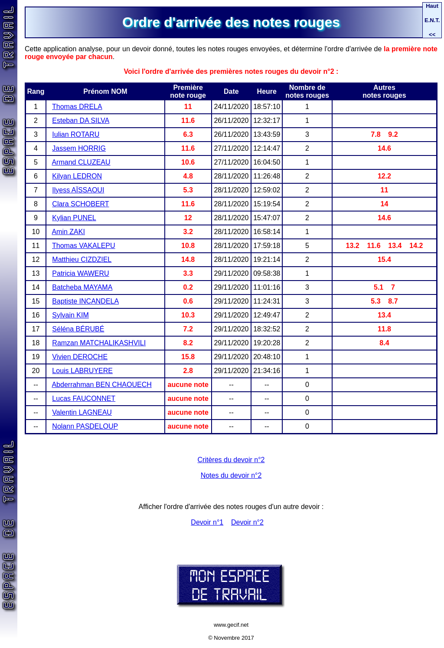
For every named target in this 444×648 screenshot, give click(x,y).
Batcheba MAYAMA (82, 287)
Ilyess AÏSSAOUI (78, 190)
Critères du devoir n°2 (231, 459)
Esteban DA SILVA (80, 120)
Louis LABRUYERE (82, 370)
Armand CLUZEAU (81, 162)
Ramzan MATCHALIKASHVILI (99, 343)
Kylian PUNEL (74, 218)
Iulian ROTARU (75, 134)
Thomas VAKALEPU (83, 245)
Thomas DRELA (77, 106)
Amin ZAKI (68, 231)
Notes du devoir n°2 (231, 475)
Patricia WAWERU (80, 273)
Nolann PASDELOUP (85, 426)
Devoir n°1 (207, 522)
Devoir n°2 (247, 522)
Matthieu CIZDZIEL (81, 259)
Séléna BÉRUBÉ (78, 329)
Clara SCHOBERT (80, 204)
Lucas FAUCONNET (83, 398)
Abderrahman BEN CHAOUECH (101, 384)
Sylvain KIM (70, 315)
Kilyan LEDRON (77, 176)
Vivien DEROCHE (80, 356)
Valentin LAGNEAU (82, 412)
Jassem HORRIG (79, 148)
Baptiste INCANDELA (85, 301)
